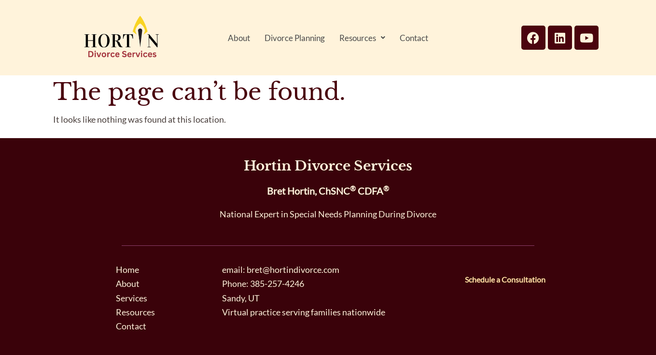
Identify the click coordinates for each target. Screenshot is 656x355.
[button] (362, 38)
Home (127, 269)
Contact (414, 38)
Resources (362, 38)
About (239, 38)
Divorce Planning (295, 38)
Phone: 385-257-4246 (263, 283)
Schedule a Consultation (505, 279)
